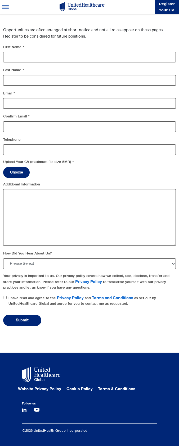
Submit (22, 320)
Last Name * (13, 70)
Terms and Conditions (112, 298)
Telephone (12, 139)
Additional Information (21, 184)
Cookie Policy (79, 389)
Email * (9, 93)
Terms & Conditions (116, 389)
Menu (5, 7)
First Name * (14, 47)
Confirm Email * (16, 116)
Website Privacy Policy (39, 389)
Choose (16, 172)
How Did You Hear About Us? (27, 253)
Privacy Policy (88, 282)
